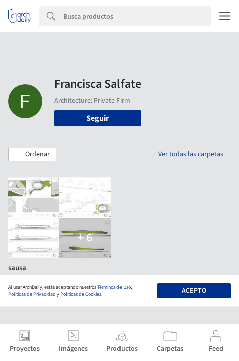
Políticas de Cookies (80, 294)
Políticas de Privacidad (32, 294)
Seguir (97, 118)
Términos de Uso (114, 287)
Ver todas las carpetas (190, 154)
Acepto (194, 291)
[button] (32, 155)
